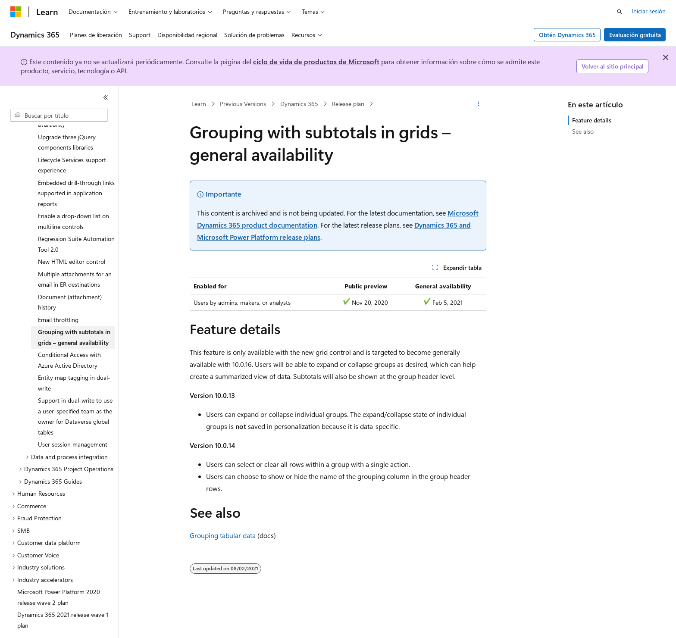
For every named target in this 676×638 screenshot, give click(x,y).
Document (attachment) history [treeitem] (70, 278)
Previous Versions (243, 104)
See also (583, 131)
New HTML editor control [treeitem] (71, 238)
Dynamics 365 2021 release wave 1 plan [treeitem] (62, 596)
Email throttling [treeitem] (58, 296)
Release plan (348, 104)
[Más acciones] (478, 104)
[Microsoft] (16, 11)
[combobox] (59, 115)
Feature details (591, 120)
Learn (198, 104)
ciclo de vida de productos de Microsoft (316, 61)
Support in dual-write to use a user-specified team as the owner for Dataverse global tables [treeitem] (75, 392)
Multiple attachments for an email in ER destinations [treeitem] (75, 255)
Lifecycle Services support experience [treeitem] (72, 141)
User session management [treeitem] (72, 420)
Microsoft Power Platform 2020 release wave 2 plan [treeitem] (58, 573)
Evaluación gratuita (635, 35)
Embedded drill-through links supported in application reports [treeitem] (76, 169)
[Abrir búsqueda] (619, 11)
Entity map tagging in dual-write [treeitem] (74, 359)
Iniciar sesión (649, 11)
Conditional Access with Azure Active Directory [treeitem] (69, 336)
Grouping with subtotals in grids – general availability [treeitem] (74, 313)
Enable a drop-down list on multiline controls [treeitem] (73, 197)
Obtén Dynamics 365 (567, 35)
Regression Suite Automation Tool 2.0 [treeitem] (76, 220)
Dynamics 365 (299, 104)
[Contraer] (106, 97)
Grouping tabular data (223, 535)
